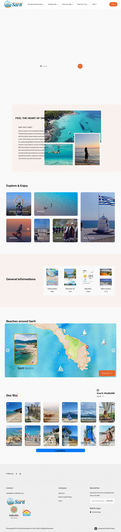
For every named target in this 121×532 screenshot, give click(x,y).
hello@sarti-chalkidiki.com (15, 493)
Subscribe (109, 501)
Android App (95, 512)
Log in (113, 4)
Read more (107, 374)
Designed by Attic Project (106, 528)
